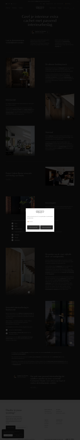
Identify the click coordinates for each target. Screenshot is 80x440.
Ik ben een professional (46, 227)
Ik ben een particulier (33, 227)
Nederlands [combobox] (40, 221)
